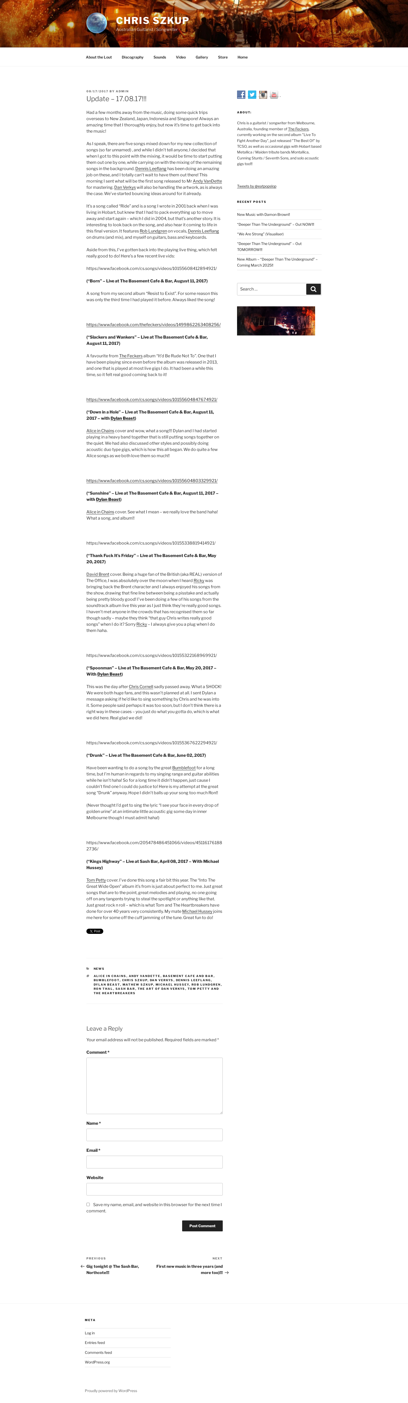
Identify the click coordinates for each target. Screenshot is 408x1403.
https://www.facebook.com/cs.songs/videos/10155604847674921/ (151, 399)
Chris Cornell (141, 686)
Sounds (160, 57)
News (99, 969)
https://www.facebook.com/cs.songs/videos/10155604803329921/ (152, 480)
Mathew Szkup (138, 984)
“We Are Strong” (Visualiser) (260, 234)
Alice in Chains (100, 430)
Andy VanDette (207, 181)
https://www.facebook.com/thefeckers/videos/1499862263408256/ (153, 324)
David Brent (97, 574)
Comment (98, 1052)
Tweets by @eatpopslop (256, 186)
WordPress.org (97, 1362)
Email (93, 1150)
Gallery (202, 57)
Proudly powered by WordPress (111, 1390)
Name (93, 1123)
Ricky (199, 580)
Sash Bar (125, 989)
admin (122, 91)
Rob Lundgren (153, 231)
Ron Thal (103, 989)
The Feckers (131, 355)
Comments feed (98, 1352)
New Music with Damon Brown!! (263, 214)
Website (94, 1177)
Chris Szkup (153, 20)
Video (181, 57)
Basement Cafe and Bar (188, 976)
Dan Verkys (125, 187)
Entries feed (95, 1342)
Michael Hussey (197, 911)
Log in (90, 1333)
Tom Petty (96, 880)
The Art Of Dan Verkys (161, 989)
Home (243, 57)
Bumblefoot (184, 767)
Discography (133, 57)
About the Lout (99, 57)
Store (223, 57)
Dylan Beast (123, 418)
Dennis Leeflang (151, 168)
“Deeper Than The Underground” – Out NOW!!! (275, 224)
